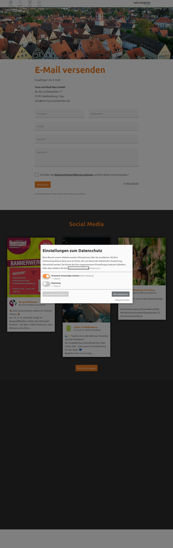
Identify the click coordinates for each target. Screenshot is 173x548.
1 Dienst (55, 278)
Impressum (95, 268)
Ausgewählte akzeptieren (55, 294)
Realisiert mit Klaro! (122, 300)
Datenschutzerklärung (78, 268)
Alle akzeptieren (120, 294)
